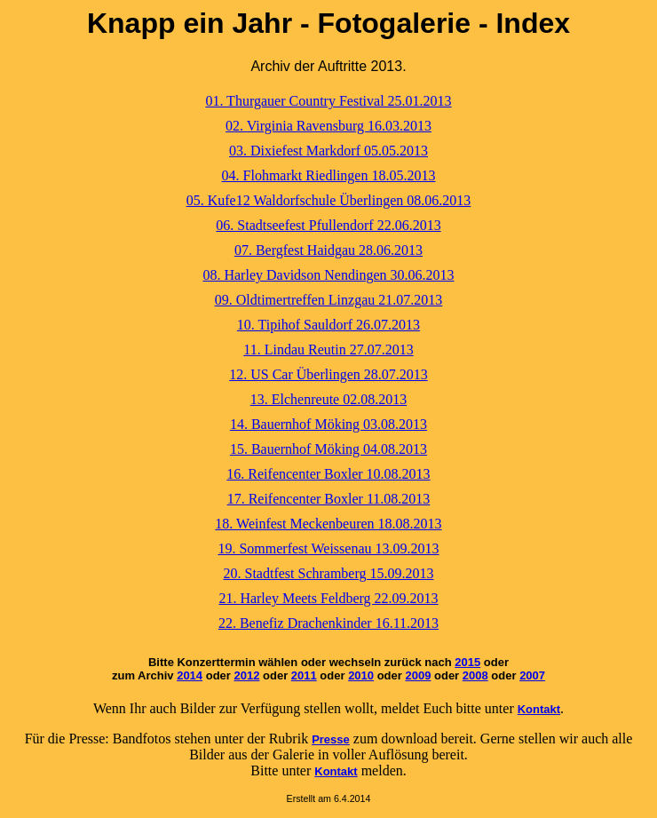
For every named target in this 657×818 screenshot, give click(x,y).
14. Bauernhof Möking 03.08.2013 (328, 424)
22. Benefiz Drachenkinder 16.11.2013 (328, 623)
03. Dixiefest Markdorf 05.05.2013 (328, 150)
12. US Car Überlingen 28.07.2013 (328, 374)
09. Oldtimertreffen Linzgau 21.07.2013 (329, 299)
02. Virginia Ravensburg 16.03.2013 (328, 125)
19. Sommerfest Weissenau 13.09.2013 (328, 548)
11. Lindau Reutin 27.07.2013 (328, 349)
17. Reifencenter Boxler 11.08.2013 (329, 498)
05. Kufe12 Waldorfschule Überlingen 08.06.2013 (328, 200)
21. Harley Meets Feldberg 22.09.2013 (328, 598)
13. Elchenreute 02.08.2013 (328, 399)
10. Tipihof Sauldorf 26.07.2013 (328, 324)
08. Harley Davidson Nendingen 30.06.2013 (328, 274)
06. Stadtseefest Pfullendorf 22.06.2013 (328, 225)
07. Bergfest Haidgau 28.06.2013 (328, 250)
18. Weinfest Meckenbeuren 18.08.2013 (328, 523)
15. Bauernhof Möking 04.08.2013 (328, 449)
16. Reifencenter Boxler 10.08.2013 (328, 473)
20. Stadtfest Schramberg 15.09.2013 (328, 573)
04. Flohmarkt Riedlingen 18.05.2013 (329, 175)
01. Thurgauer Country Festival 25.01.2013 (328, 100)
